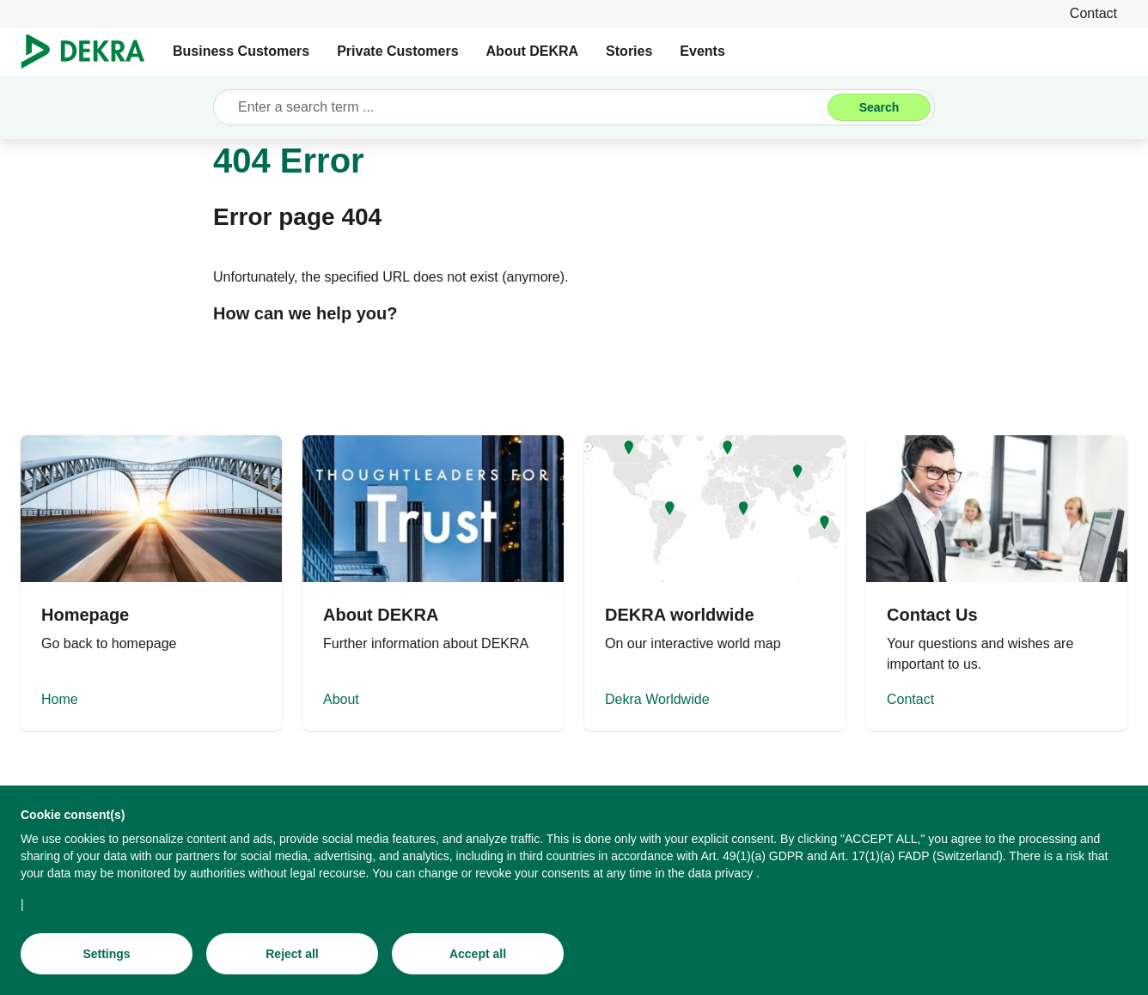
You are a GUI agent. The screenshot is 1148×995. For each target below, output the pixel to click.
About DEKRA (532, 51)
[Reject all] (292, 953)
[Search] (879, 107)
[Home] (151, 583)
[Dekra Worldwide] (715, 583)
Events (702, 51)
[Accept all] (478, 953)
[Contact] (1093, 13)
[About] (433, 583)
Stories (629, 51)
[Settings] (106, 953)
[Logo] (90, 51)
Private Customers (397, 51)
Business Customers (241, 51)
